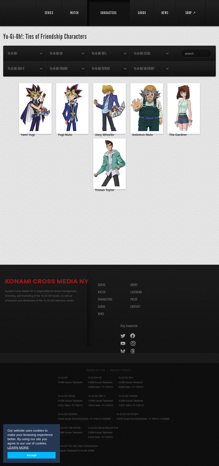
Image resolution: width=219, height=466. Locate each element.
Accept (31, 455)
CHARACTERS (105, 299)
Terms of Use (95, 370)
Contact (135, 307)
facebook (133, 336)
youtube (123, 343)
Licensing (136, 292)
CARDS (101, 307)
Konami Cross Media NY (47, 282)
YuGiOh (18, 13)
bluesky (123, 351)
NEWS (101, 314)
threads (133, 351)
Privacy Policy (120, 370)
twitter (123, 336)
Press (133, 299)
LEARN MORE (18, 447)
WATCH (102, 292)
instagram (133, 343)
